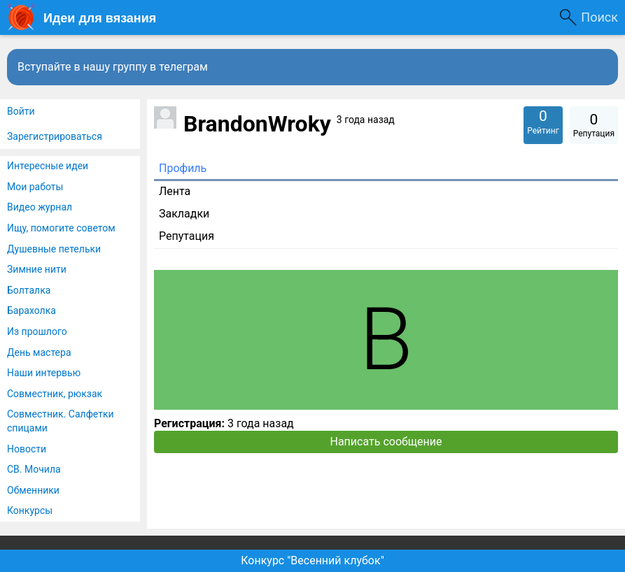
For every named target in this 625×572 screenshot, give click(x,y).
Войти (21, 111)
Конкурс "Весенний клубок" (312, 560)
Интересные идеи (47, 165)
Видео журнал (39, 207)
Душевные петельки (54, 249)
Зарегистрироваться (54, 136)
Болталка (28, 290)
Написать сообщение (386, 441)
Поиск (599, 17)
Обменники (33, 490)
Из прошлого (37, 331)
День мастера (39, 352)
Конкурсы (29, 510)
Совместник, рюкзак (54, 393)
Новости (26, 449)
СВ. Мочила (34, 469)
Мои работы (35, 186)
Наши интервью (43, 372)
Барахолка (31, 310)
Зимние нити (36, 269)
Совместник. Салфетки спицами (60, 421)
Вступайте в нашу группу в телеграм (112, 66)
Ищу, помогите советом (61, 228)
